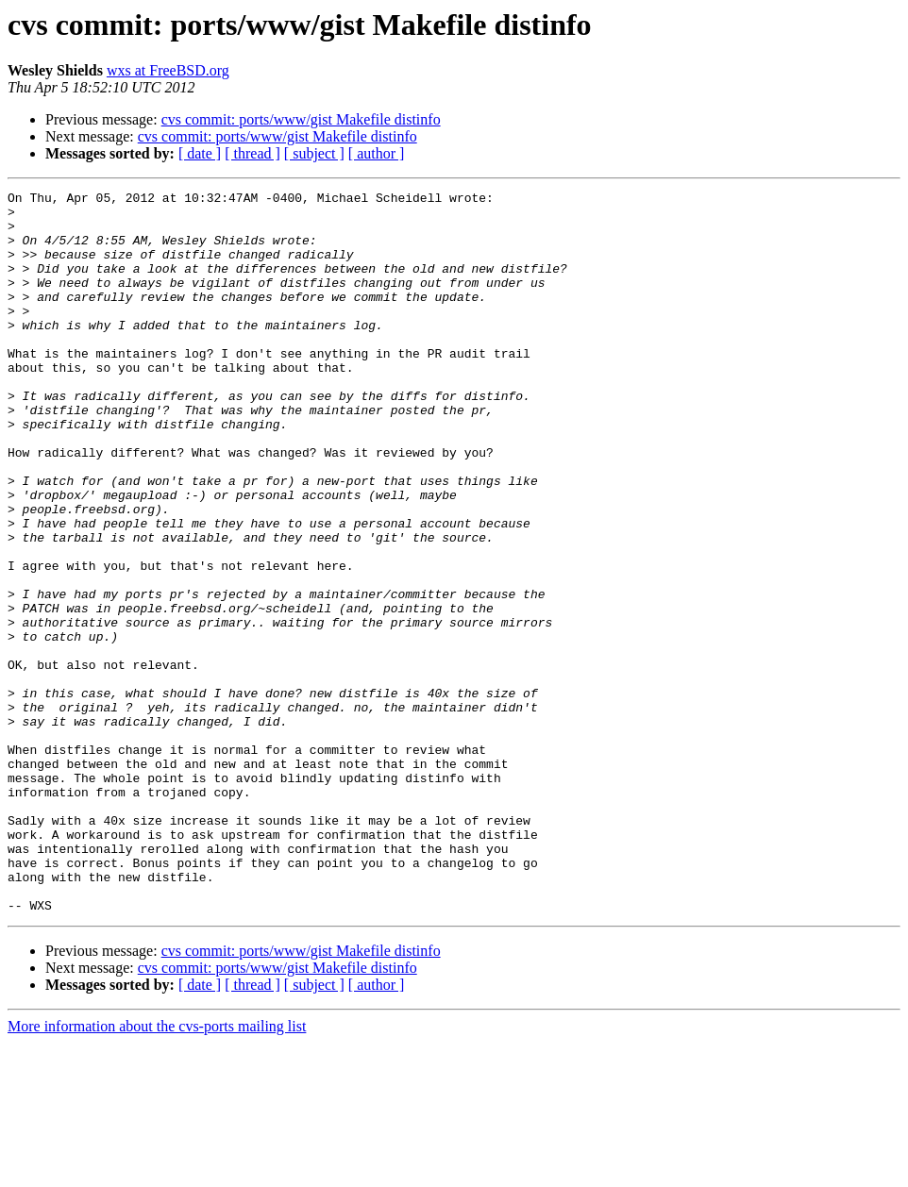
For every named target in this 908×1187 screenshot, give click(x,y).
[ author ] (376, 153)
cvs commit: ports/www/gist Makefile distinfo (301, 119)
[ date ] (199, 153)
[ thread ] (252, 153)
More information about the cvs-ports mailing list (157, 1170)
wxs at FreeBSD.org (168, 70)
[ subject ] (314, 153)
